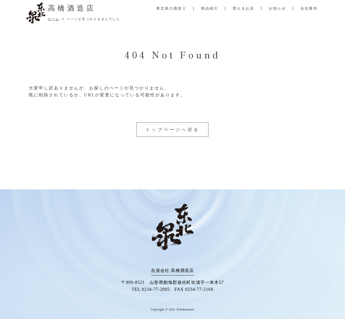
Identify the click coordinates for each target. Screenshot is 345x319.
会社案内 (309, 8)
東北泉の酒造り (171, 8)
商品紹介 (209, 8)
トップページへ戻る (173, 129)
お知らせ (277, 8)
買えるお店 (243, 8)
